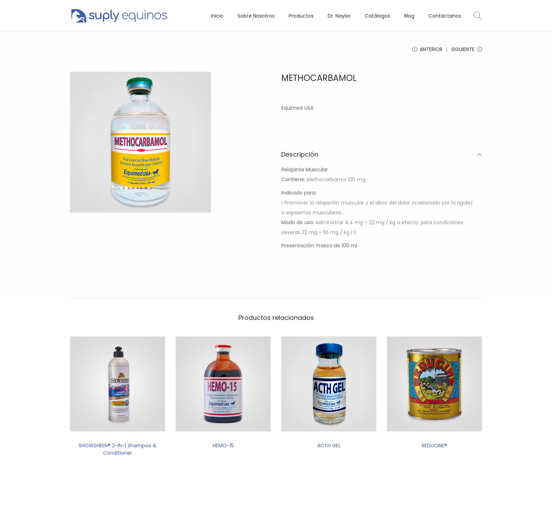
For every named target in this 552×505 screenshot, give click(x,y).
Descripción (381, 154)
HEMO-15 (223, 445)
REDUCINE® (434, 445)
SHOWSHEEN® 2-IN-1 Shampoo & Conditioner (118, 449)
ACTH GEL (328, 445)
